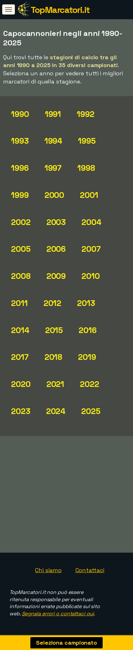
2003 (56, 222)
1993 (20, 141)
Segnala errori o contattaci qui (58, 613)
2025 (90, 411)
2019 (87, 357)
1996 (20, 168)
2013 (86, 303)
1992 (85, 114)
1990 (20, 114)
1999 (20, 195)
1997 (53, 168)
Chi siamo (48, 570)
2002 (21, 222)
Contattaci (90, 570)
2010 (91, 276)
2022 (89, 384)
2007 (91, 249)
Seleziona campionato (66, 642)
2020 (21, 384)
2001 (89, 195)
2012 (53, 303)
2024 (56, 411)
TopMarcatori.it (60, 9)
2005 (21, 249)
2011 (19, 303)
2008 (21, 276)
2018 (54, 357)
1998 (86, 168)
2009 (56, 276)
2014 (20, 330)
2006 (56, 249)
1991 (53, 114)
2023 (20, 411)
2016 (88, 330)
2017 (20, 357)
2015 (54, 330)
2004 (91, 222)
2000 (54, 195)
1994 (54, 141)
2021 (55, 384)
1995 (87, 141)
